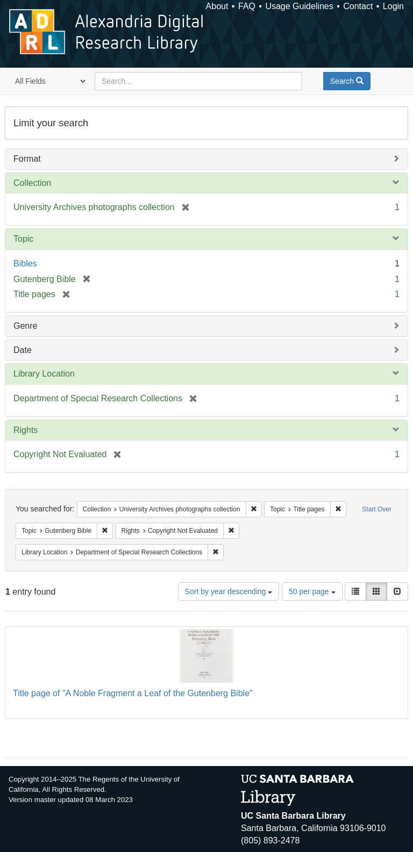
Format (27, 158)
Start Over (376, 509)
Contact (358, 6)
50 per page (312, 591)
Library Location (44, 373)
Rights (25, 430)
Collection (32, 182)
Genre (25, 325)
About (217, 6)
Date (22, 350)
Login (393, 6)
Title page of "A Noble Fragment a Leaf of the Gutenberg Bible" (133, 693)
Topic (23, 238)
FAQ (246, 6)
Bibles (25, 263)
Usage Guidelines (299, 6)
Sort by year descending (229, 591)
